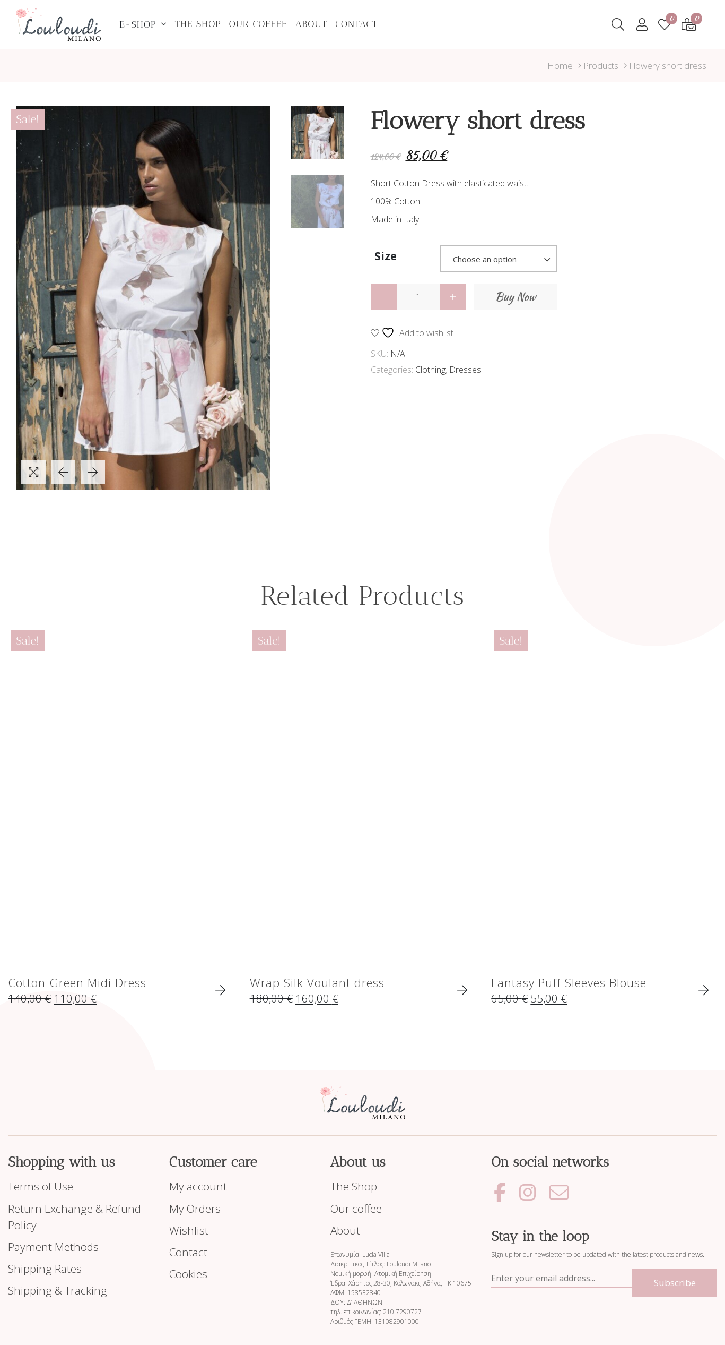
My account (198, 1186)
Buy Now (515, 296)
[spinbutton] (418, 297)
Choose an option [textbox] (485, 259)
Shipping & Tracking (57, 1290)
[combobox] (498, 258)
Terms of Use (40, 1186)
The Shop (197, 24)
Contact (356, 24)
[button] (453, 297)
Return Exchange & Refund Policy (74, 1216)
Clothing (430, 369)
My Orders (195, 1208)
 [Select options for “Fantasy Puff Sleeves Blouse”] (703, 990)
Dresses (465, 369)
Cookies (188, 1273)
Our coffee (258, 24)
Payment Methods (53, 1246)
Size (385, 256)
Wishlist (188, 1230)
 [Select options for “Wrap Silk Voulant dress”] (462, 990)
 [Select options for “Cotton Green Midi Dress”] (220, 990)
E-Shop (137, 24)
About (311, 24)
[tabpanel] (143, 298)
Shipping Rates (45, 1268)
